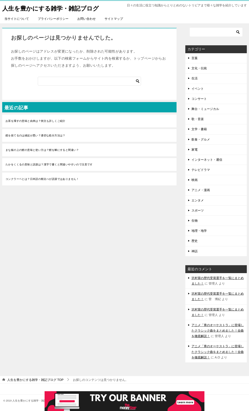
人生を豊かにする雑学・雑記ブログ (55, 8)
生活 (194, 78)
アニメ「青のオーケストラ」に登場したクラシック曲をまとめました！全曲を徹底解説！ (217, 330)
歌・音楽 (197, 119)
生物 (194, 220)
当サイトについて (16, 18)
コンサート (199, 98)
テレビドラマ (200, 170)
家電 (194, 149)
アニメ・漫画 (200, 190)
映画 (194, 180)
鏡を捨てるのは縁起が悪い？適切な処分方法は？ (35, 135)
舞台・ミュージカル (205, 109)
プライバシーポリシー (53, 18)
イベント (197, 88)
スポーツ (197, 210)
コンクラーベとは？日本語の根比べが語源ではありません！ (42, 179)
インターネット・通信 (206, 159)
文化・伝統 (199, 68)
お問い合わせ (86, 18)
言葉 (194, 58)
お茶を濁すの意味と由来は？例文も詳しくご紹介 (35, 120)
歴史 (194, 241)
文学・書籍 (199, 129)
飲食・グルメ (200, 139)
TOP (35, 380)
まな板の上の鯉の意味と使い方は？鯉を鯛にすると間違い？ (42, 150)
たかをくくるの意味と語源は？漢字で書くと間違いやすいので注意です (49, 164)
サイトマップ (114, 18)
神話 (194, 251)
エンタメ (197, 200)
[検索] (89, 81)
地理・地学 (199, 230)
